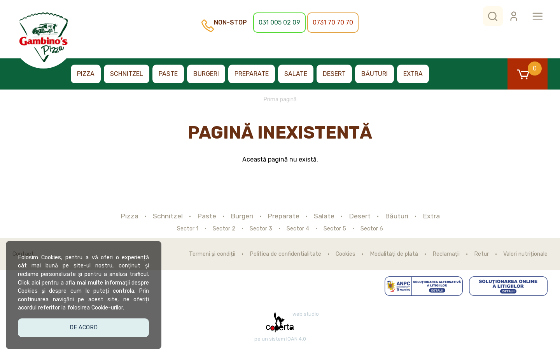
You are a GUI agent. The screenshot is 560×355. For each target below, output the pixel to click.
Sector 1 (187, 229)
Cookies (345, 254)
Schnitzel (126, 73)
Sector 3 (261, 229)
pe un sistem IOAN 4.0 (280, 339)
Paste (168, 73)
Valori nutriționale (525, 254)
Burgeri (206, 73)
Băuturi (374, 73)
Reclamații (446, 254)
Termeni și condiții (212, 254)
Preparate (251, 73)
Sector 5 (335, 229)
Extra (413, 73)
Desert (334, 73)
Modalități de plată (394, 254)
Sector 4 (298, 229)
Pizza (85, 73)
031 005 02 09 (279, 22)
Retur (481, 254)
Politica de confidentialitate (285, 254)
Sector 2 (224, 229)
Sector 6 (371, 229)
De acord (84, 326)
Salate (295, 73)
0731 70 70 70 (333, 22)
